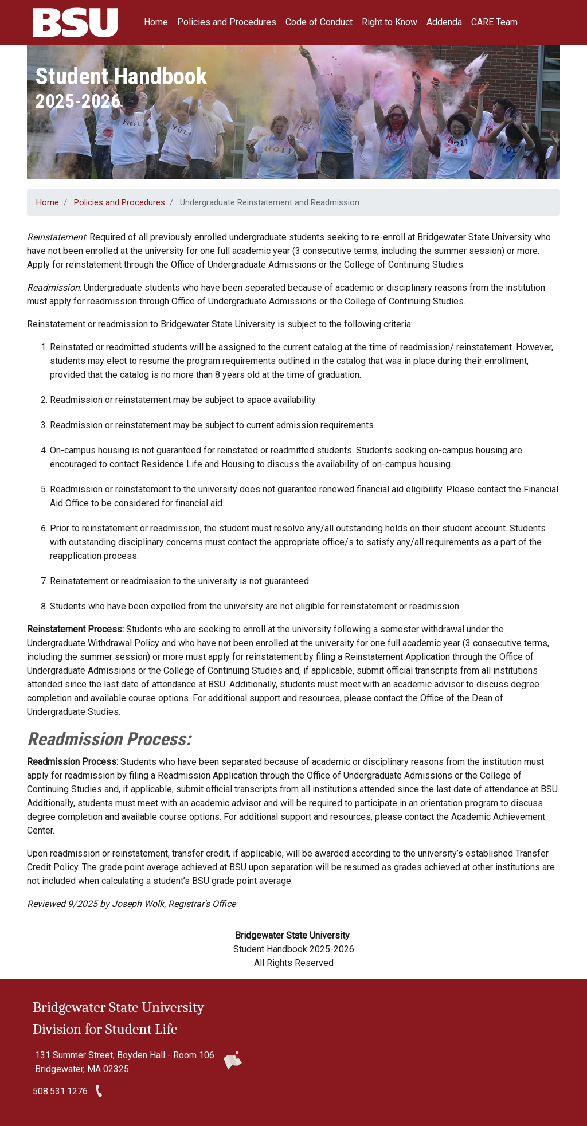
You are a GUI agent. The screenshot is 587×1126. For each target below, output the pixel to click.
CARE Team (494, 22)
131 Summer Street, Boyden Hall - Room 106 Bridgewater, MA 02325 (124, 1062)
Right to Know (389, 22)
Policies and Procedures (226, 22)
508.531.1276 (60, 1091)
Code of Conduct (319, 22)
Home (156, 22)
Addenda (444, 22)
